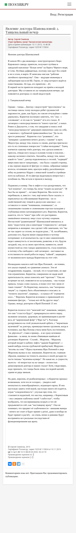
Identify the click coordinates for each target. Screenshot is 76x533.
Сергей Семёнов (21, 39)
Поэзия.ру (18, 4)
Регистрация (65, 14)
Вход (53, 14)
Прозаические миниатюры (40, 42)
